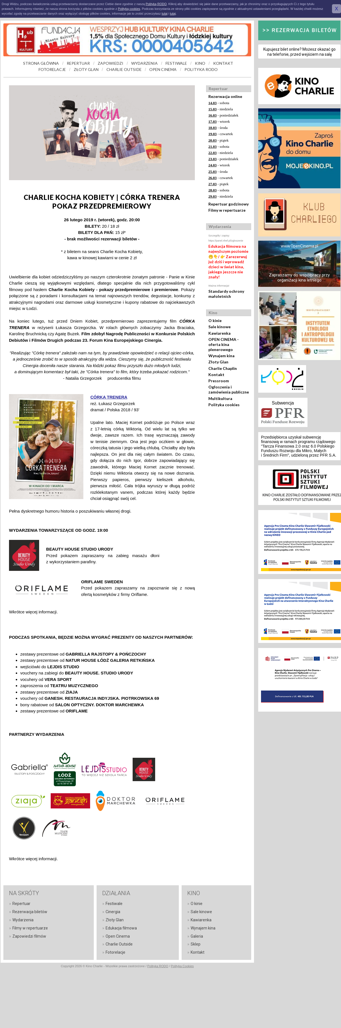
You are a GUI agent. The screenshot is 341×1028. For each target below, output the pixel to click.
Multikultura (220, 398)
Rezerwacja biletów (29, 911)
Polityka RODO (157, 966)
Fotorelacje (115, 952)
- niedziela (220, 109)
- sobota (218, 103)
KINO (200, 63)
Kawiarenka (219, 333)
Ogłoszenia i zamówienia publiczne (228, 389)
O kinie (215, 320)
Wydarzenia (23, 920)
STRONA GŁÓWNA (41, 63)
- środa (218, 128)
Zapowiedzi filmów (29, 936)
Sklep (195, 944)
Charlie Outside (119, 944)
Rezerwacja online (225, 96)
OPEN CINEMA (163, 69)
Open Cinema (118, 936)
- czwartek (220, 134)
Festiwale (114, 903)
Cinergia (113, 911)
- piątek (218, 140)
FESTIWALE (176, 63)
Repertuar (21, 903)
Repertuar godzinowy (228, 204)
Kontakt (216, 374)
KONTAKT (223, 63)
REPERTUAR (78, 63)
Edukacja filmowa (121, 928)
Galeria (197, 936)
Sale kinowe (219, 326)
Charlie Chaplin (222, 368)
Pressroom (218, 380)
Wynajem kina (221, 355)
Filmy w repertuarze (227, 210)
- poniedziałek (223, 115)
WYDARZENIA (144, 63)
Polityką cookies (129, 8)
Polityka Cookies (182, 966)
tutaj (165, 13)
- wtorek (219, 121)
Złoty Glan (218, 361)
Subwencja (283, 403)
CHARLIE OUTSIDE (124, 69)
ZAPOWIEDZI (110, 63)
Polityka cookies (224, 404)
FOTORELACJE (52, 69)
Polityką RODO (156, 4)
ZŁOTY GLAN (86, 69)
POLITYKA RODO (201, 69)
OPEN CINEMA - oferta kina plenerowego (223, 344)
